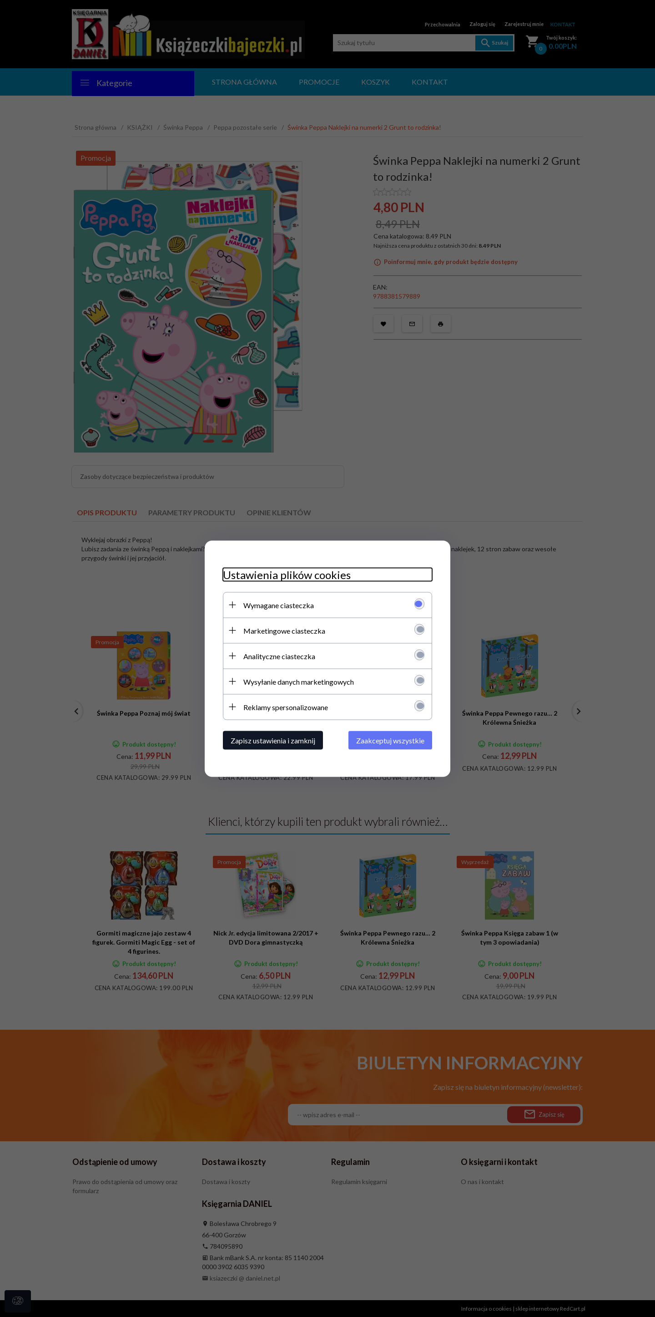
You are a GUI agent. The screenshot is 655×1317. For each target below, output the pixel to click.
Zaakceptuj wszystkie (390, 740)
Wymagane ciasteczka (278, 604)
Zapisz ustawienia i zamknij (273, 740)
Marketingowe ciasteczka (284, 630)
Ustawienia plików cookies (287, 574)
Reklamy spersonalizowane (285, 706)
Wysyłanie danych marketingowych (298, 681)
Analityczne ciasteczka (279, 655)
